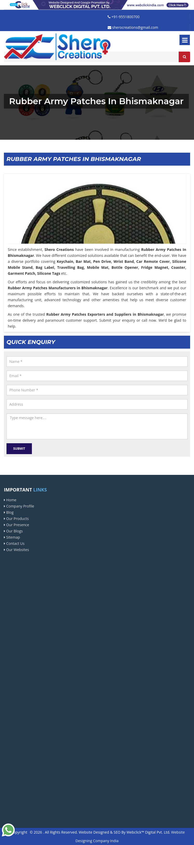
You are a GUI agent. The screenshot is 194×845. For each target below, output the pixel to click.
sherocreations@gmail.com (133, 27)
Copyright (19, 832)
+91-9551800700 (124, 16)
